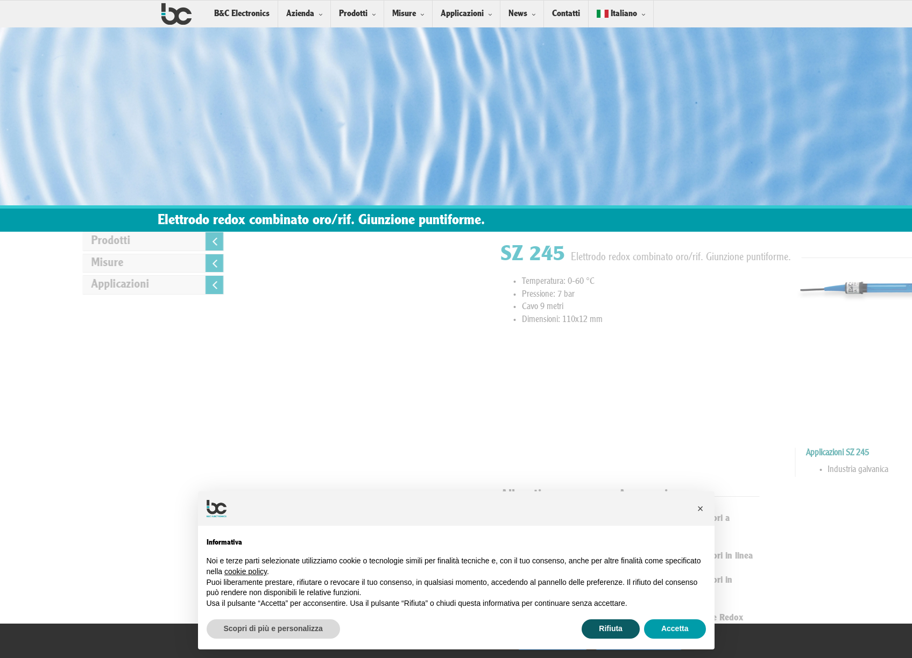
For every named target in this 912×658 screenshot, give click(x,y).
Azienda (300, 13)
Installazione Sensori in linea (796, 556)
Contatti (566, 13)
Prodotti (353, 13)
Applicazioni (462, 13)
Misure (404, 13)
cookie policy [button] (245, 571)
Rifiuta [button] (611, 628)
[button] (700, 508)
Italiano (617, 13)
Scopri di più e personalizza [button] (273, 628)
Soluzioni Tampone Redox (791, 618)
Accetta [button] (675, 628)
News (517, 13)
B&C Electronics (242, 13)
